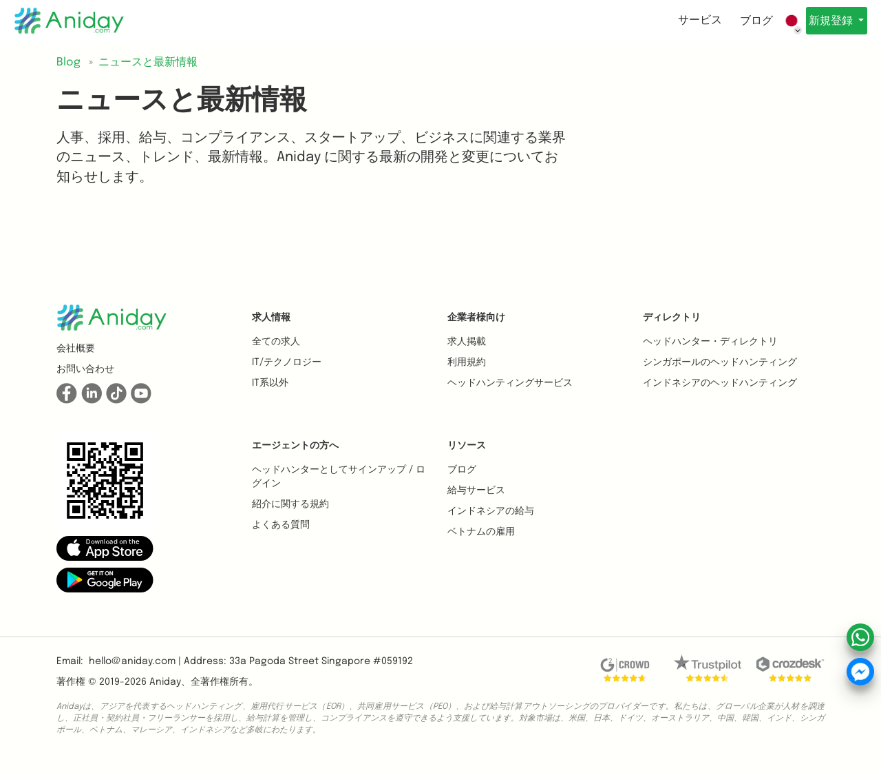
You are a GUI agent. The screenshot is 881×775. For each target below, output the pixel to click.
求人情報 (271, 317)
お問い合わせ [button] (85, 369)
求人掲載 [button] (466, 342)
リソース (466, 446)
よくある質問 (281, 525)
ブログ (744, 21)
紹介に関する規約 (290, 504)
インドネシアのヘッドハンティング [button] (720, 383)
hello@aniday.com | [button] (135, 661)
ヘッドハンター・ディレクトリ (710, 342)
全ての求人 (276, 342)
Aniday (165, 682)
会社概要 (75, 348)
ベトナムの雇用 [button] (481, 532)
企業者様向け (476, 317)
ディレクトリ (672, 317)
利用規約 (466, 362)
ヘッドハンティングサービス (510, 383)
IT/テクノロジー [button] (286, 362)
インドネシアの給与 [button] (490, 511)
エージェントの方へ (295, 446)
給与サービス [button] (476, 490)
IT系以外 (270, 383)
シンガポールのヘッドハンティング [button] (720, 362)
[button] (104, 547)
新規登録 (826, 21)
